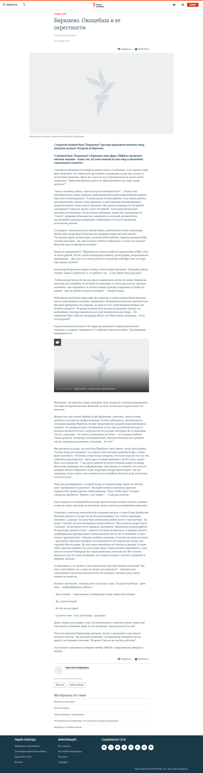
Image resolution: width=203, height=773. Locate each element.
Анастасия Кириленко (65, 35)
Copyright (63, 762)
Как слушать (64, 746)
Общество (60, 14)
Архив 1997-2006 (23, 757)
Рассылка (63, 757)
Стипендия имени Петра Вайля (30, 751)
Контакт (19, 762)
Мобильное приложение (27, 746)
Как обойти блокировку (70, 751)
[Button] (124, 49)
